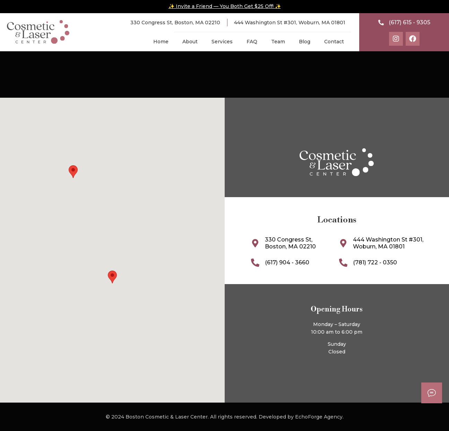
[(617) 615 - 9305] (381, 22)
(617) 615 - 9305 (409, 22)
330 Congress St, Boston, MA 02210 (175, 22)
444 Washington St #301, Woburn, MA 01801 (289, 22)
